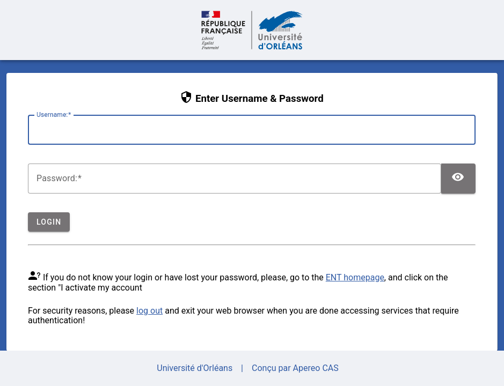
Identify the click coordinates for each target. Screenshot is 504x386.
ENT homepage (355, 277)
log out (149, 311)
